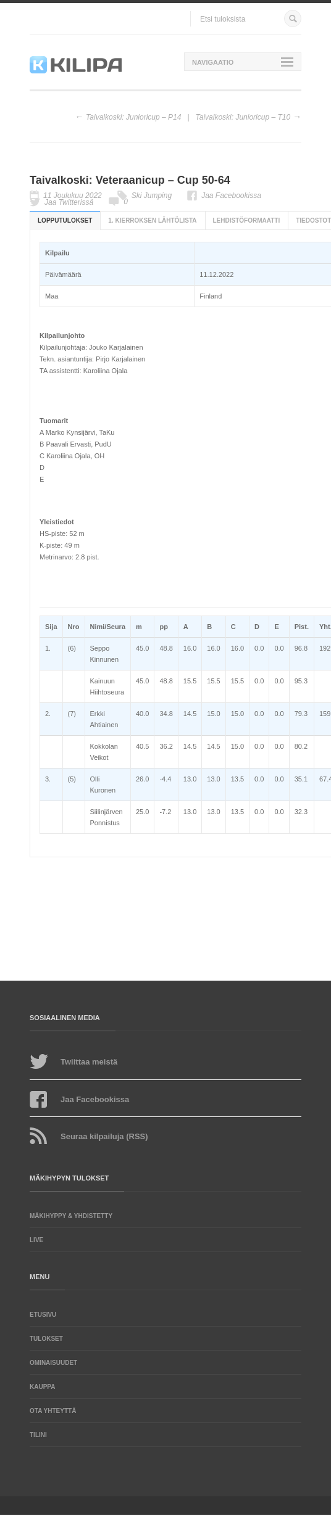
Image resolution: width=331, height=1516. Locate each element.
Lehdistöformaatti (246, 220)
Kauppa (42, 1386)
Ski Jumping (152, 195)
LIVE (36, 1240)
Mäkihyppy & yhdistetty (71, 1216)
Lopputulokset (65, 220)
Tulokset (46, 1338)
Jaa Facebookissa (231, 195)
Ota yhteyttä (53, 1410)
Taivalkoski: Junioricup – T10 (243, 117)
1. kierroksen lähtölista (152, 220)
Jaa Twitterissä (68, 202)
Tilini (38, 1435)
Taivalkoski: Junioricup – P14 (133, 117)
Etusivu (43, 1314)
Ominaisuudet (53, 1362)
